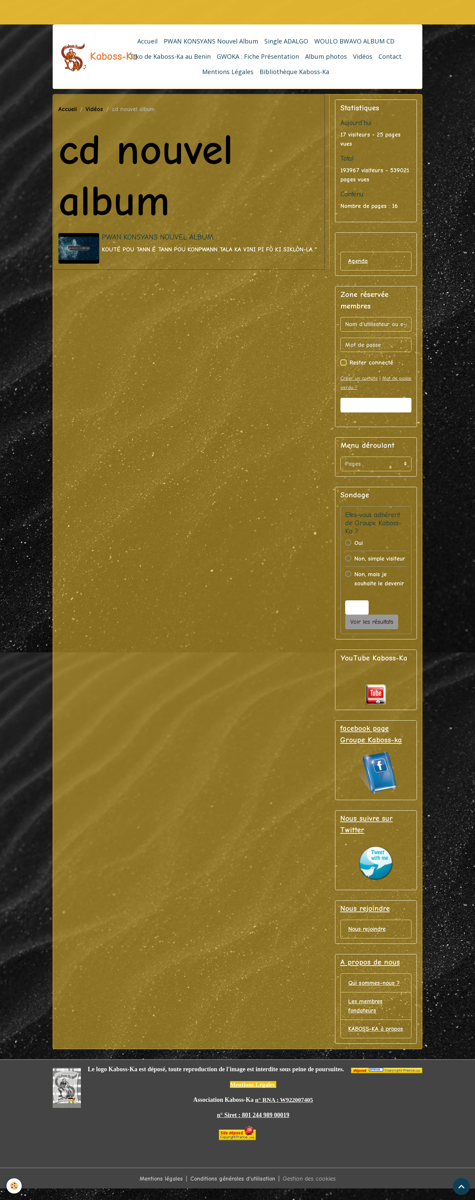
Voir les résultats (371, 621)
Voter (357, 607)
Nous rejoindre (367, 929)
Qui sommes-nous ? (374, 983)
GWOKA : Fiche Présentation (258, 56)
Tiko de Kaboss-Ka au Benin (170, 56)
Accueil (147, 41)
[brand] (84, 56)
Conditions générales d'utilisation (233, 1189)
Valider (376, 405)
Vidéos (362, 56)
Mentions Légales (227, 72)
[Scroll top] (461, 1186)
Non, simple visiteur (379, 558)
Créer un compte (359, 379)
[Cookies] (14, 1186)
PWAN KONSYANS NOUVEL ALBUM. (158, 237)
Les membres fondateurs (365, 1007)
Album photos (326, 56)
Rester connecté (371, 363)
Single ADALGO (286, 41)
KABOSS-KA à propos (366, 1035)
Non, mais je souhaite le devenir (379, 579)
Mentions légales (160, 1189)
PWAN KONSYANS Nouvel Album (211, 41)
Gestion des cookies (311, 1189)
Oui (358, 543)
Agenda (358, 261)
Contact (390, 56)
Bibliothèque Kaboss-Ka (294, 72)
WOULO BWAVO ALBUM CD (354, 41)
